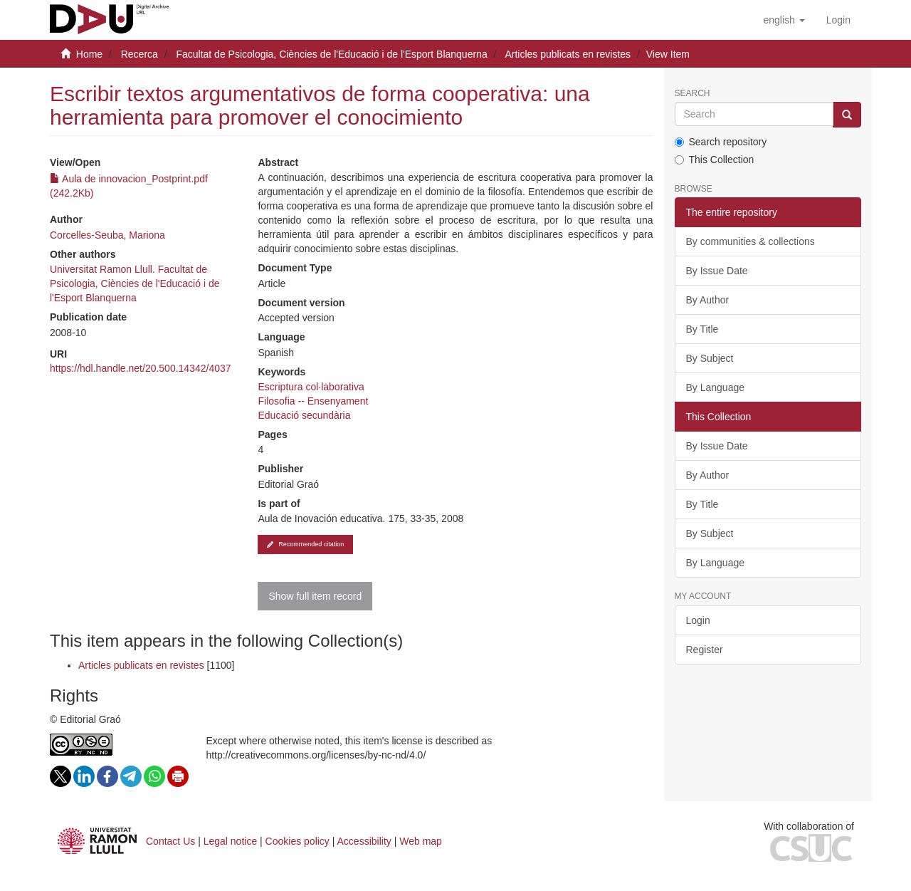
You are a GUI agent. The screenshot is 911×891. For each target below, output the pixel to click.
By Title (702, 329)
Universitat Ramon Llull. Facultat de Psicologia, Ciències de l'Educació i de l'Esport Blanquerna (134, 283)
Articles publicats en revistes (568, 54)
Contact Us (170, 841)
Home (89, 54)
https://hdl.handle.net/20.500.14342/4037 (140, 368)
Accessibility (364, 841)
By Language (715, 387)
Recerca (139, 54)
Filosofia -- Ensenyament (313, 401)
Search (692, 93)
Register (704, 649)
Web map (420, 841)
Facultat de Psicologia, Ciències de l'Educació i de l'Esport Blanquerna (331, 54)
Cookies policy (297, 841)
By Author (708, 300)
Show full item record (315, 596)
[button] (783, 20)
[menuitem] (838, 20)
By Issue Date (717, 270)
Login (698, 620)
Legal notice (231, 841)
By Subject (710, 358)
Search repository (721, 141)
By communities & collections (750, 241)
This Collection (714, 159)
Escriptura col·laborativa (311, 386)
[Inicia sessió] (838, 20)
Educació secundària (304, 415)
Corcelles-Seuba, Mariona (107, 235)
